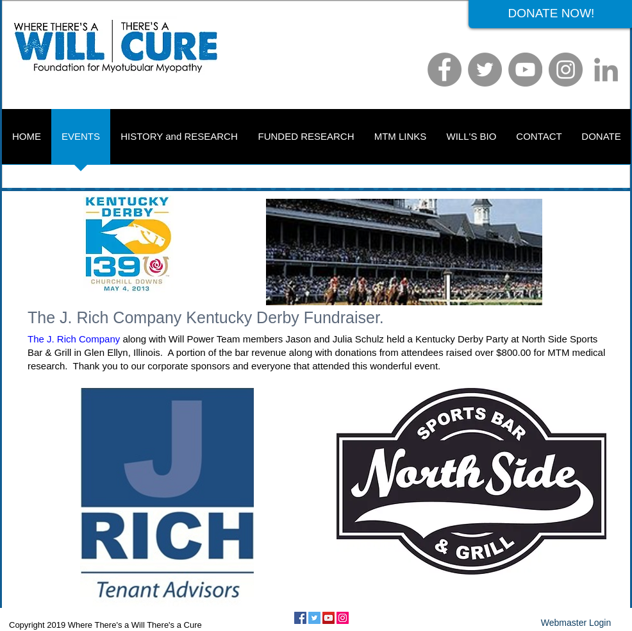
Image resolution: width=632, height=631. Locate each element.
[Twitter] (485, 70)
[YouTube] (525, 70)
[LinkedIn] (606, 70)
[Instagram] (566, 70)
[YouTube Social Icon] (328, 618)
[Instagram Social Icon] (343, 618)
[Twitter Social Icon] (314, 618)
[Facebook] (445, 70)
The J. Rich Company (74, 338)
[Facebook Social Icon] (300, 618)
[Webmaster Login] (576, 623)
